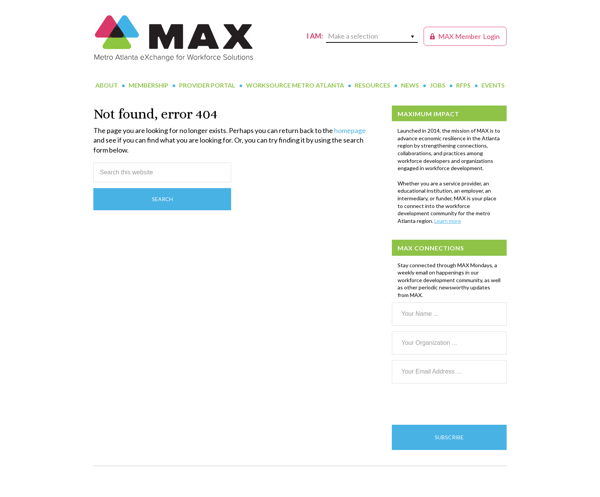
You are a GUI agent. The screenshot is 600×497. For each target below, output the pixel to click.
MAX (173, 38)
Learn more (447, 221)
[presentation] (450, 404)
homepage (350, 130)
